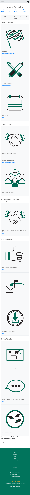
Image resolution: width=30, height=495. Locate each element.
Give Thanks (24, 10)
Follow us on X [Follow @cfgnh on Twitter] (13, 474)
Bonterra (18, 491)
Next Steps (10, 10)
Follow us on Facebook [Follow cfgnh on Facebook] (15, 472)
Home (15, 452)
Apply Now (15, 454)
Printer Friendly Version (10, 162)
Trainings (15, 467)
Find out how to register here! (8, 53)
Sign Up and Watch (6, 85)
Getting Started (3, 10)
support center (19, 442)
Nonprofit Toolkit (15, 460)
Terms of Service (15, 465)
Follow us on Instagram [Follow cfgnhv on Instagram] (15, 476)
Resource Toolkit (15, 462)
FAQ (15, 458)
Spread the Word (17, 10)
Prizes (15, 456)
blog (26, 442)
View (3, 117)
